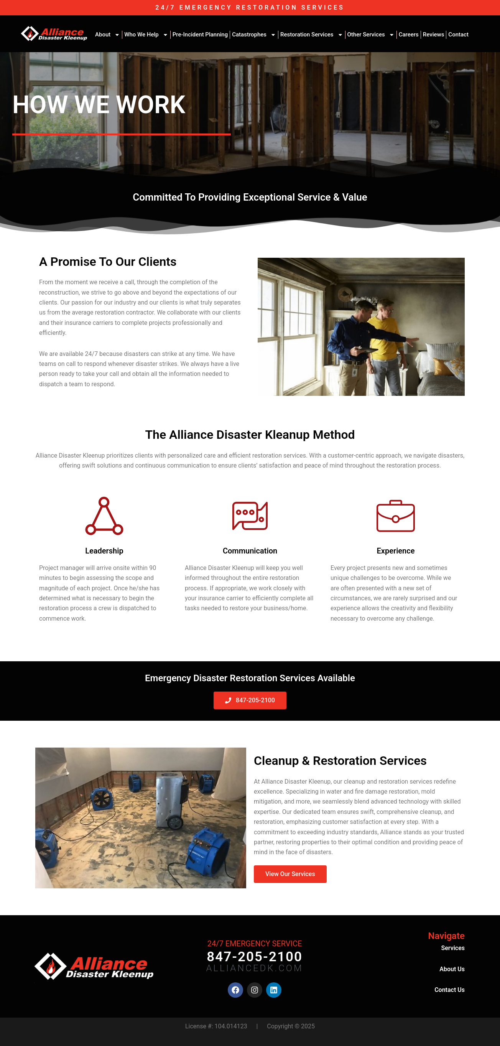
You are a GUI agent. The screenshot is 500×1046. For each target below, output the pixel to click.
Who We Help (146, 34)
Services (453, 948)
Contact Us (449, 989)
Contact (458, 34)
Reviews (433, 34)
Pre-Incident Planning (200, 34)
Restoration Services (311, 34)
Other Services (371, 34)
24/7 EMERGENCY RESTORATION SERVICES (250, 7)
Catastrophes (254, 34)
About (107, 34)
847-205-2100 (255, 957)
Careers (409, 34)
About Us (452, 969)
